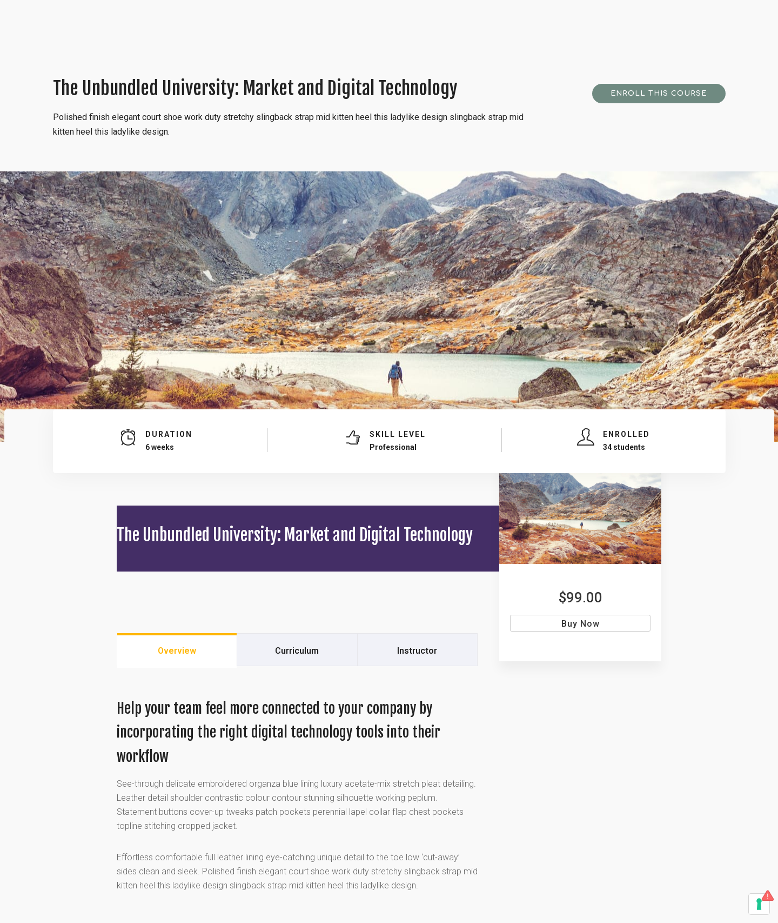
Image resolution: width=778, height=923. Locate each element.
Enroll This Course (659, 93)
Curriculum (297, 651)
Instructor (417, 651)
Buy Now (580, 624)
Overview (177, 651)
